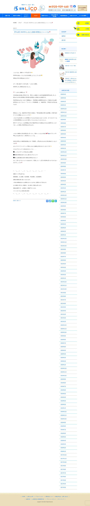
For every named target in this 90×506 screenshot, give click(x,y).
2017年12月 (64, 455)
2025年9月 (63, 119)
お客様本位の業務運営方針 (38, 499)
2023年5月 (63, 220)
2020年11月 (64, 328)
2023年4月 (63, 224)
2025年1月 (63, 148)
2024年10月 (64, 159)
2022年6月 (63, 260)
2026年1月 (63, 105)
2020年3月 (63, 357)
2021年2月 (63, 317)
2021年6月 (63, 303)
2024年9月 (63, 162)
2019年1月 (63, 408)
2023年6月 (63, 216)
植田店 (63, 36)
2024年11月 (64, 155)
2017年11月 (64, 458)
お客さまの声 (30, 496)
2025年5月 (63, 134)
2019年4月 (63, 397)
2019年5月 (63, 393)
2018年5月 (63, 437)
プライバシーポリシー (51, 499)
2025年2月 (63, 144)
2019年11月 (64, 372)
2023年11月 (64, 198)
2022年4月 (63, 267)
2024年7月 (63, 170)
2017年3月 (63, 487)
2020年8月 (63, 339)
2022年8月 (63, 253)
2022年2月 (63, 274)
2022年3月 (63, 271)
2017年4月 (63, 483)
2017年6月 (63, 476)
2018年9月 (63, 422)
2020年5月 (63, 350)
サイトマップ (61, 499)
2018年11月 (64, 415)
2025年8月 (63, 123)
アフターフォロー (39, 496)
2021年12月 (64, 281)
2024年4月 (63, 180)
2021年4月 (63, 310)
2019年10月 (64, 375)
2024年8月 (63, 166)
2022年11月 (64, 242)
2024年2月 (63, 188)
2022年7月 (63, 256)
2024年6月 (63, 173)
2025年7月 (63, 126)
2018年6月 (63, 433)
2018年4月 (63, 440)
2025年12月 (64, 108)
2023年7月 (63, 213)
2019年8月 (63, 382)
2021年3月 (63, 314)
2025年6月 (63, 130)
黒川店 (63, 40)
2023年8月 (63, 209)
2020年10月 (64, 332)
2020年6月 (63, 346)
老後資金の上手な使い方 (70, 52)
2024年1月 (63, 191)
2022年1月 (63, 278)
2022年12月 (64, 238)
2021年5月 (63, 307)
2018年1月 (63, 451)
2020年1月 (63, 364)
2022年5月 (63, 263)
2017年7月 (63, 473)
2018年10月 (64, 418)
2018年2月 (63, 447)
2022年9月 (63, 249)
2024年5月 (63, 177)
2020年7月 (63, 343)
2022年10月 (64, 245)
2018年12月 (64, 411)
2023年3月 (63, 227)
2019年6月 (63, 390)
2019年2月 (63, 404)
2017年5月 (63, 480)
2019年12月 (64, 368)
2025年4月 (63, 137)
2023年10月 (64, 202)
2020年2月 (63, 361)
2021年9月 (63, 292)
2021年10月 (64, 289)
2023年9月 (63, 206)
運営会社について (49, 496)
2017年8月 (63, 469)
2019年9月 (63, 379)
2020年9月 (63, 336)
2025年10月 (64, 115)
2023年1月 (63, 235)
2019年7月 (63, 386)
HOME (15, 22)
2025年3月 (63, 141)
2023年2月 (63, 231)
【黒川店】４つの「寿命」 (71, 65)
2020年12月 (64, 325)
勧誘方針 (28, 499)
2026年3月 (63, 98)
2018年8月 (63, 426)
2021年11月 (64, 285)
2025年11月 (64, 112)
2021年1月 (63, 321)
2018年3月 (63, 444)
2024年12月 (64, 152)
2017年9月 (63, 465)
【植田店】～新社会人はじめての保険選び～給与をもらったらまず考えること (71, 80)
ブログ (20, 22)
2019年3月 (63, 400)
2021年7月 (63, 299)
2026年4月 (63, 94)
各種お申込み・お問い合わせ (61, 496)
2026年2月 (63, 101)
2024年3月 (63, 184)
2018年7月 (63, 429)
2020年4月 (63, 354)
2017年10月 (64, 462)
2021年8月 (63, 296)
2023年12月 (64, 195)
